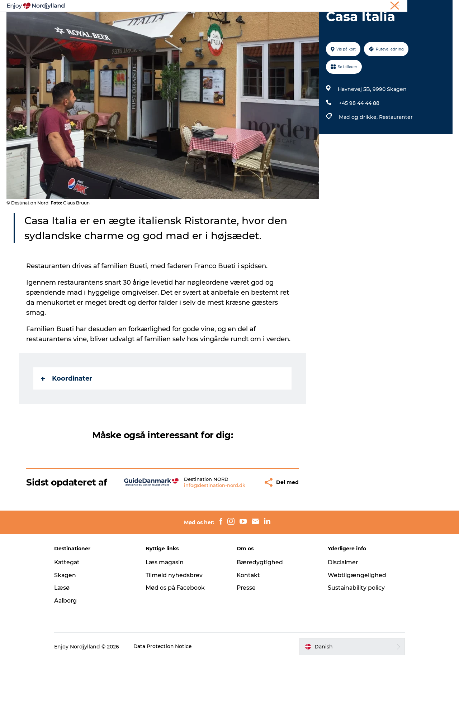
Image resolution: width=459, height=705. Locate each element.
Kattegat (73, 606)
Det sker (317, 23)
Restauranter (395, 151)
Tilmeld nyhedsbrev (177, 619)
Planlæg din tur (194, 23)
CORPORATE (439, 6)
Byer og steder (245, 23)
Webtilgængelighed (354, 619)
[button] (239, 521)
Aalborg (72, 645)
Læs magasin (168, 606)
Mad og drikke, (359, 151)
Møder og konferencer (395, 6)
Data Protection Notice (169, 691)
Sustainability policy (354, 632)
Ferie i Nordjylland (346, 6)
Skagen (71, 619)
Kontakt (249, 619)
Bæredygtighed (260, 606)
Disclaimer (340, 606)
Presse (246, 632)
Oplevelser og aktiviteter (129, 23)
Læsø (68, 632)
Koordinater (67, 412)
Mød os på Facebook (178, 632)
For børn (351, 23)
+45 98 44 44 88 (359, 137)
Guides (285, 23)
